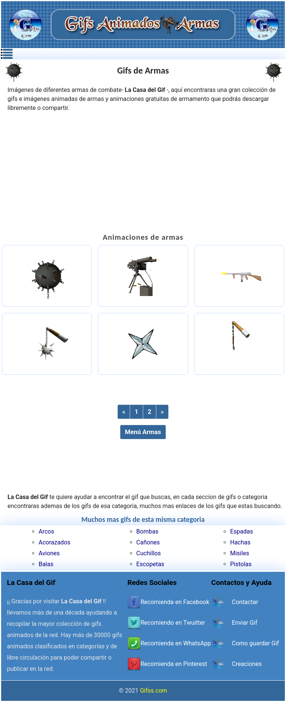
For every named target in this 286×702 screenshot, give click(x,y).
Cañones (148, 542)
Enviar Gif (245, 622)
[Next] (162, 411)
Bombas (147, 531)
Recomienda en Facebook (175, 602)
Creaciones (247, 663)
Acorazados (54, 542)
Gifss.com (153, 690)
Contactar (245, 602)
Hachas (240, 542)
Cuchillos (148, 553)
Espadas (241, 531)
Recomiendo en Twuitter (173, 622)
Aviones (49, 553)
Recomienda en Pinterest (174, 663)
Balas (46, 564)
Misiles (239, 553)
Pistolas (241, 564)
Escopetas (150, 564)
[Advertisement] (143, 172)
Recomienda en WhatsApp (176, 643)
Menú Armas (143, 432)
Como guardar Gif (255, 643)
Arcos (46, 531)
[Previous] (123, 411)
